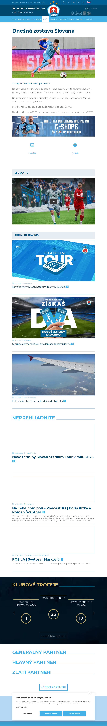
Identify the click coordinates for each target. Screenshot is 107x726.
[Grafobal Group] (75, 651)
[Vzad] (13, 586)
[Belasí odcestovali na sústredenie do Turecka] (53, 375)
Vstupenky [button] (26, 19)
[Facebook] (63, 2)
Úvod (13, 19)
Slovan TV (30, 486)
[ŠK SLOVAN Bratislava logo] (53, 8)
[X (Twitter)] (68, 2)
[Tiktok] (83, 2)
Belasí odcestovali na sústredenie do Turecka (38, 401)
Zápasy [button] (39, 19)
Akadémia (53, 19)
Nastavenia (27, 713)
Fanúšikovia (28, 283)
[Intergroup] (32, 651)
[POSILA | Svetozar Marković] (53, 517)
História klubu (54, 609)
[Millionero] (75, 641)
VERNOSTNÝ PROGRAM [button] (67, 19)
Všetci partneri (53, 660)
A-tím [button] (33, 19)
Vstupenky (27, 340)
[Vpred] (93, 586)
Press (22, 2)
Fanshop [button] (88, 19)
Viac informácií (21, 707)
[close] (90, 693)
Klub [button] (19, 19)
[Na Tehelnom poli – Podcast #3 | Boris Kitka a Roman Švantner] (53, 475)
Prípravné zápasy (30, 397)
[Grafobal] (32, 641)
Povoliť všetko (74, 713)
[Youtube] (73, 2)
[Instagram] (78, 2)
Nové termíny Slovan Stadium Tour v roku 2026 (40, 287)
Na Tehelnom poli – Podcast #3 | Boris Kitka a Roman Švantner (51, 492)
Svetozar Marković (42, 528)
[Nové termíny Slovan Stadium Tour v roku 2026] (53, 260)
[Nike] (53, 631)
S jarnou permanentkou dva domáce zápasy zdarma (42, 344)
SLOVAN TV (80, 19)
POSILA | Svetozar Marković (37, 532)
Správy (46, 19)
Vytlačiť (74, 153)
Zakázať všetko (51, 713)
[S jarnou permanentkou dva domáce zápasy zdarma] (53, 317)
